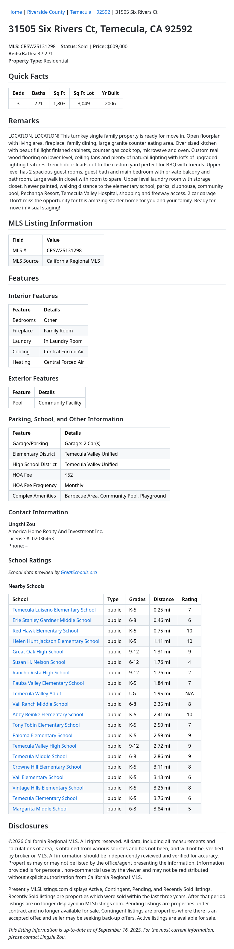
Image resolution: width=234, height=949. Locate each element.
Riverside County (46, 12)
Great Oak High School (38, 651)
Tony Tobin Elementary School (46, 725)
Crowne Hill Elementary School (47, 767)
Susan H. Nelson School (39, 662)
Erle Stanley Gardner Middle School (52, 620)
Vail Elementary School (38, 777)
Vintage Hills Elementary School (48, 787)
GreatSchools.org (79, 572)
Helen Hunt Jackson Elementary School (56, 641)
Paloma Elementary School (42, 735)
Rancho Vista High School (41, 672)
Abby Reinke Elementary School (48, 714)
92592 (103, 12)
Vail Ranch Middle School (41, 704)
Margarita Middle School (40, 808)
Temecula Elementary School (45, 798)
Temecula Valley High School (44, 746)
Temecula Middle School (40, 756)
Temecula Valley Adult (37, 693)
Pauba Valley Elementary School (48, 683)
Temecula (80, 12)
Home (15, 12)
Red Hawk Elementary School (45, 630)
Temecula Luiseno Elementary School (54, 609)
